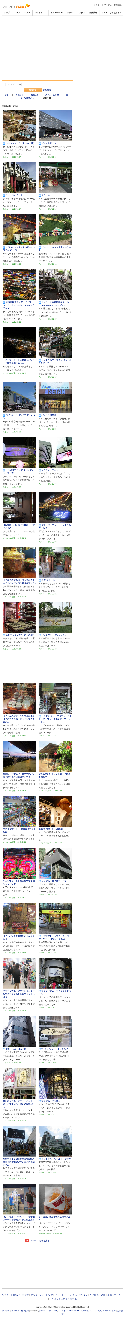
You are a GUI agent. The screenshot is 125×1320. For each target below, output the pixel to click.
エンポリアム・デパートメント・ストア (18, 471)
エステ (48, 1310)
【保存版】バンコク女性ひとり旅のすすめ (19, 526)
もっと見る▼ (115, 12)
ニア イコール (47, 580)
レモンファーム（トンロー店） (19, 143)
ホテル (70, 12)
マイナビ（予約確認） (113, 5)
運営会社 (15, 1310)
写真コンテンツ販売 (107, 1310)
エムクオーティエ (48, 470)
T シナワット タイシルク (53, 1049)
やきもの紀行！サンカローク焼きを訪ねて (54, 775)
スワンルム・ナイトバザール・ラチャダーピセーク (19, 249)
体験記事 (34, 95)
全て (6, 95)
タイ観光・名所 (97, 1295)
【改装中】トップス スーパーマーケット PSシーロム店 (55, 937)
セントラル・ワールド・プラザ (55, 1159)
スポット (19, 95)
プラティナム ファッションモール (55, 992)
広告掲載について (88, 1310)
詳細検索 (47, 90)
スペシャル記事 (52, 95)
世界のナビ (5, 1310)
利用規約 (25, 1310)
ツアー (54, 1310)
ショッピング (40, 12)
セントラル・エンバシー (16, 1049)
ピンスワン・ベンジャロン (53, 635)
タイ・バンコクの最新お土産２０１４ (19, 937)
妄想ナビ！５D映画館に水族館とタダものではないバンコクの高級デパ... (19, 1162)
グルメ (27, 12)
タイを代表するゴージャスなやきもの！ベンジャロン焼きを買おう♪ (19, 581)
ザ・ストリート (47, 143)
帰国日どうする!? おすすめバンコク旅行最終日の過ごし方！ (19, 775)
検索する (33, 90)
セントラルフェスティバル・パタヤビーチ (55, 361)
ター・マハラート (13, 195)
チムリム (44, 195)
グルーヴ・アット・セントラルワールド (55, 526)
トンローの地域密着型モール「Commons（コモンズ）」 (54, 303)
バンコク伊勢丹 (47, 415)
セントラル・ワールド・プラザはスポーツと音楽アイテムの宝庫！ (19, 1218)
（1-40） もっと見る (40, 1241)
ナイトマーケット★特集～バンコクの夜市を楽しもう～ (19, 361)
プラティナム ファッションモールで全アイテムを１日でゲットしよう (19, 994)
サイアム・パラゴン (49, 1101)
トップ (7, 12)
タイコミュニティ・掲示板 (63, 1298)
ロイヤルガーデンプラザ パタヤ (19, 416)
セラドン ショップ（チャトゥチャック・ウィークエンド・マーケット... (55, 719)
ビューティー (56, 12)
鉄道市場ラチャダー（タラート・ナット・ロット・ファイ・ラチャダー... (19, 305)
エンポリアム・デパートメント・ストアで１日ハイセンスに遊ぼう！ (19, 1104)
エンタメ (81, 12)
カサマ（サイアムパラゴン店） (19, 635)
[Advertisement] (62, 24)
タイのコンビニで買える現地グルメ (54, 1218)
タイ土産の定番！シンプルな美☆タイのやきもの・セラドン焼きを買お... (19, 719)
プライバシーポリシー (69, 1310)
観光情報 (93, 12)
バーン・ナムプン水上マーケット (55, 249)
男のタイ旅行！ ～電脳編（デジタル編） (19, 830)
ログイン (97, 5)
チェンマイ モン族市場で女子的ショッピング (19, 882)
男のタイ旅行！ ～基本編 (50, 829)
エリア (17, 12)
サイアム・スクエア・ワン (53, 881)
